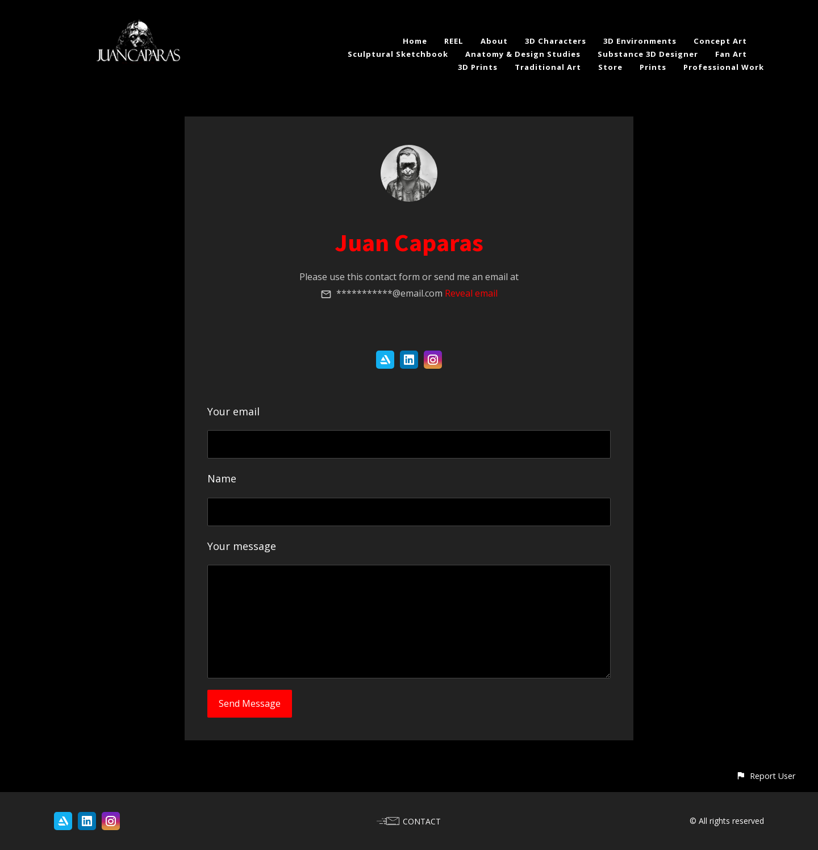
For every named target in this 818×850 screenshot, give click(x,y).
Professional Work (723, 67)
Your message (241, 546)
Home (415, 41)
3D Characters (555, 41)
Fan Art (731, 54)
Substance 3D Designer (648, 54)
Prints (653, 67)
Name (221, 478)
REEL (454, 41)
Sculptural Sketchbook (398, 54)
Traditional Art (548, 67)
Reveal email (471, 293)
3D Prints (478, 67)
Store (610, 67)
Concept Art (720, 41)
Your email (233, 411)
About (494, 41)
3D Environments (640, 41)
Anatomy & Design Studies (523, 54)
